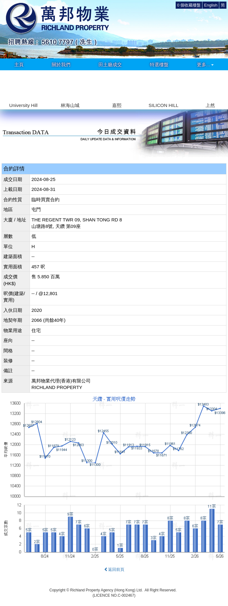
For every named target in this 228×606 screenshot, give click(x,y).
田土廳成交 (110, 64)
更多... (205, 64)
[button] (220, 86)
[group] (23, 89)
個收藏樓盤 (189, 5)
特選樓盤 (159, 64)
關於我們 (61, 64)
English (210, 5)
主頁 (19, 64)
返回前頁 (114, 569)
